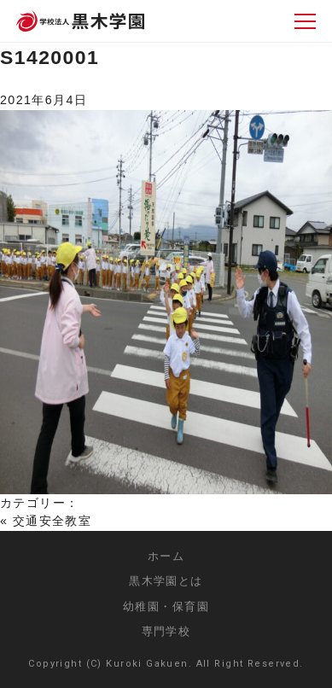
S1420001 (49, 57)
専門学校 (166, 631)
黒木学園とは (166, 580)
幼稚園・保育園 (166, 606)
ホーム (166, 556)
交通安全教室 (52, 521)
